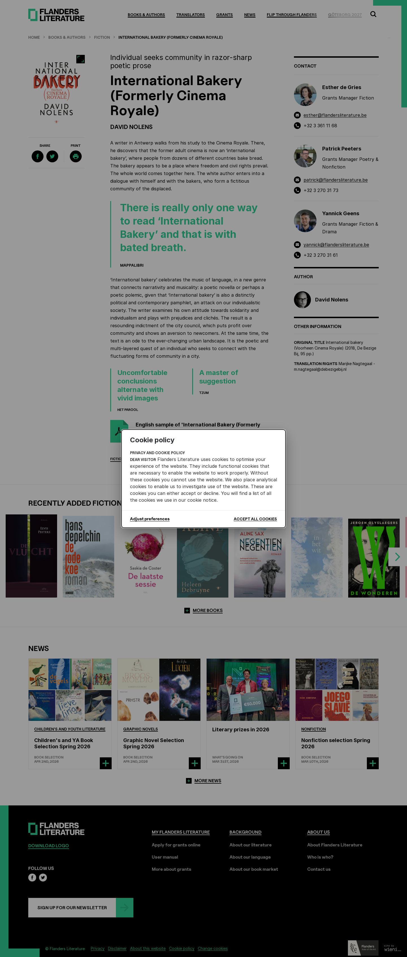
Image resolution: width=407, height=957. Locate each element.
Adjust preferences (150, 518)
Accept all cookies (255, 518)
